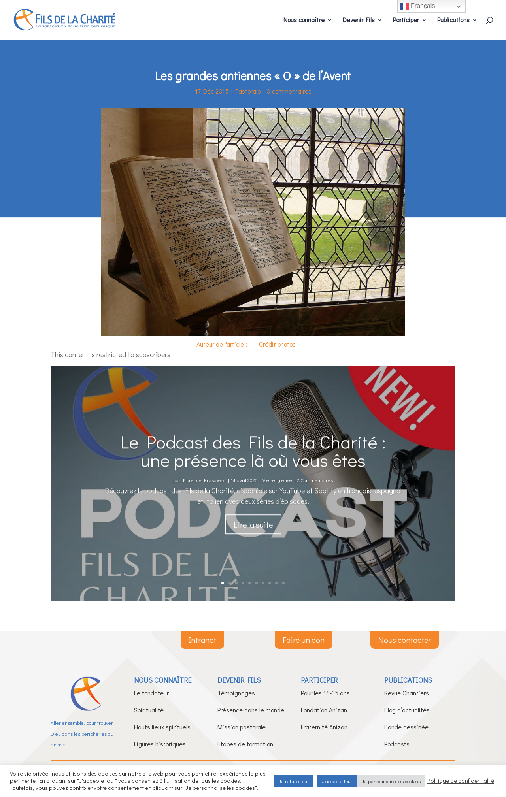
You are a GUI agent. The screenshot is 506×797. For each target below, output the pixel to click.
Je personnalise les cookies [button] (391, 781)
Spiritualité (149, 710)
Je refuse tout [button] (294, 781)
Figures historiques (160, 744)
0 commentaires (289, 91)
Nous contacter (404, 640)
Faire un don (304, 640)
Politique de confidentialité (460, 780)
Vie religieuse (277, 500)
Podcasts (397, 744)
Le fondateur (151, 693)
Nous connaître (304, 20)
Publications (453, 20)
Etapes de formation (245, 744)
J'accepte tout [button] (337, 781)
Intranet (202, 640)
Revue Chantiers (406, 693)
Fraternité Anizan (324, 727)
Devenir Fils (359, 20)
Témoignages (236, 693)
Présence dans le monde (250, 710)
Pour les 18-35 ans (325, 693)
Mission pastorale (241, 727)
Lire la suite (253, 545)
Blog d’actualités (407, 710)
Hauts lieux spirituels (162, 727)
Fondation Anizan (324, 710)
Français (417, 6)
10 (283, 583)
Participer (406, 20)
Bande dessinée (406, 727)
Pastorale (248, 91)
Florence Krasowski (204, 500)
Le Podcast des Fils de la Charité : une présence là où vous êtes (253, 471)
